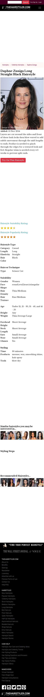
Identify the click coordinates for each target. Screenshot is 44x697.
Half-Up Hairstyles (8, 619)
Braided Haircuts (8, 624)
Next (40, 103)
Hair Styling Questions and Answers (14, 655)
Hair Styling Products (9, 652)
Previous (3, 103)
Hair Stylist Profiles (8, 661)
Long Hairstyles (7, 607)
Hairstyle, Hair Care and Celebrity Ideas (16, 647)
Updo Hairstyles (7, 616)
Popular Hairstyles (8, 596)
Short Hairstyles (7, 602)
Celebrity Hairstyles (9, 599)
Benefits (5, 565)
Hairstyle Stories (7, 638)
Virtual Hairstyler (8, 672)
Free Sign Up (33, 2)
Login (40, 2)
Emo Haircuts (7, 630)
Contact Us (6, 582)
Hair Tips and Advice (9, 658)
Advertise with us (8, 576)
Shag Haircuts (7, 627)
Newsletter (5, 571)
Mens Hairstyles (7, 633)
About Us (5, 562)
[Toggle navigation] (40, 8)
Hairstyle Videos (7, 664)
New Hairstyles (7, 593)
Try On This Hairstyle (13, 160)
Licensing (5, 573)
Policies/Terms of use (9, 579)
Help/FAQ (5, 585)
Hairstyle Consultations (10, 678)
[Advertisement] (22, 37)
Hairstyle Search (7, 635)
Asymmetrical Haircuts (10, 621)
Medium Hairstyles (8, 604)
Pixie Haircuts (7, 613)
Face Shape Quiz (8, 675)
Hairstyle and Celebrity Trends (12, 650)
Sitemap (5, 568)
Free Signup (6, 681)
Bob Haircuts (6, 610)
